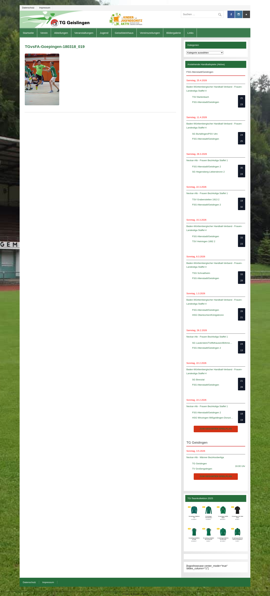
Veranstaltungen (83, 32)
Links (190, 32)
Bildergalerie (173, 32)
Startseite (28, 32)
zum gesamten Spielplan (216, 428)
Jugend (104, 32)
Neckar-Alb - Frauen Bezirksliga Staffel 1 (207, 160)
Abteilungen (61, 32)
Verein (44, 32)
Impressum (44, 7)
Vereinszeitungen (150, 32)
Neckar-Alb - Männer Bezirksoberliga (205, 457)
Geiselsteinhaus (124, 32)
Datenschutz (28, 7)
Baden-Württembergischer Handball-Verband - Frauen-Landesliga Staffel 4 (214, 88)
